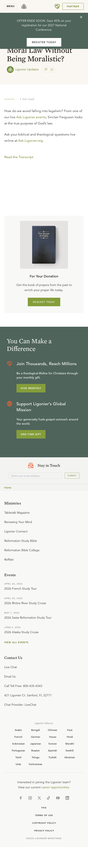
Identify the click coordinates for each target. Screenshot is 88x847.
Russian (35, 750)
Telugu (36, 757)
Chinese (52, 730)
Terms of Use (44, 815)
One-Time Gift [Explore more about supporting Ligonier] (31, 434)
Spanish (52, 750)
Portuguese (18, 750)
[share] (51, 69)
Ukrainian (69, 757)
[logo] (24, 6)
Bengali (35, 730)
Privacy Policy (44, 830)
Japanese (35, 743)
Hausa (52, 736)
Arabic (18, 730)
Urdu (18, 764)
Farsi (69, 730)
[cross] (81, 17)
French (18, 736)
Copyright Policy (44, 823)
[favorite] (46, 69)
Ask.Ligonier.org (30, 140)
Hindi (70, 736)
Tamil (18, 757)
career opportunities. (55, 787)
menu (11, 6)
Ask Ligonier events (31, 117)
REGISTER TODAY (44, 42)
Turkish (52, 757)
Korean (52, 743)
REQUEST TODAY (44, 301)
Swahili (70, 750)
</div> (44, 173)
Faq (44, 807)
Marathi (69, 743)
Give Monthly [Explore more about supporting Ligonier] (31, 388)
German (35, 736)
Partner (73, 6)
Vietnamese (35, 764)
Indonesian (18, 743)
